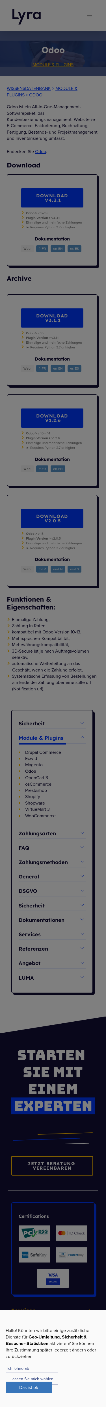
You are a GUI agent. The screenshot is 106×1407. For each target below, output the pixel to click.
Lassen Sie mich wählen (31, 1379)
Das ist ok (28, 1387)
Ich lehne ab (18, 1368)
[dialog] (53, 1358)
